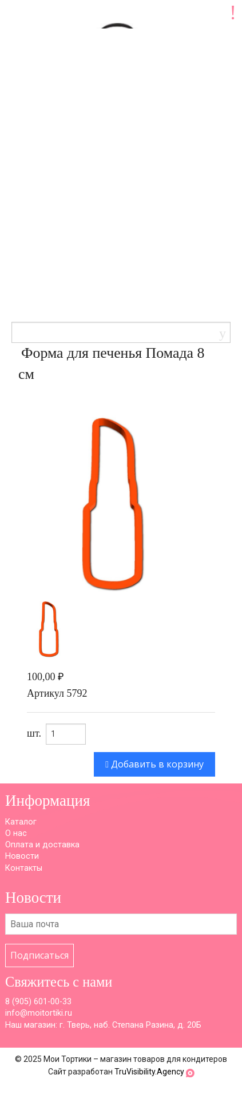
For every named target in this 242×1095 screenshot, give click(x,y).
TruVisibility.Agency (149, 1071)
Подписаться (39, 955)
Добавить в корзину (154, 764)
